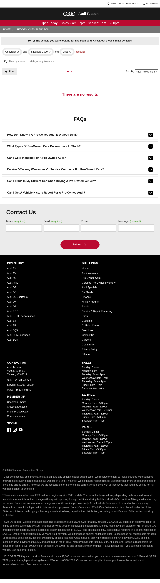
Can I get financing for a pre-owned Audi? (80, 159)
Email (53, 222)
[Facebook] (9, 430)
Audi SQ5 (12, 331)
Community (89, 345)
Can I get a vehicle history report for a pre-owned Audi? (80, 194)
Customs (87, 322)
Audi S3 (11, 322)
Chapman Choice (17, 403)
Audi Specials (90, 288)
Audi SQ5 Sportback (18, 336)
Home (6, 30)
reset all (83, 52)
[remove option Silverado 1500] (42, 52)
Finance (86, 298)
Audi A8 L (12, 283)
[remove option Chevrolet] (12, 52)
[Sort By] (146, 72)
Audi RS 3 (12, 312)
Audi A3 (11, 269)
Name (16, 222)
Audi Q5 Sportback (18, 298)
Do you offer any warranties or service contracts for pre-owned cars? (80, 170)
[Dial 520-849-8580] (147, 3)
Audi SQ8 (12, 340)
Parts (85, 317)
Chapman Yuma (16, 417)
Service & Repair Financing (97, 312)
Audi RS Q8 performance (21, 317)
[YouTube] (20, 430)
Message (130, 222)
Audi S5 (11, 326)
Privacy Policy (90, 350)
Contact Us (88, 336)
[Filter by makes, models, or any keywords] (80, 62)
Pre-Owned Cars (91, 279)
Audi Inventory (90, 274)
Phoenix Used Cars (18, 412)
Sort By (129, 72)
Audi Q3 (11, 288)
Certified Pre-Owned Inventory (100, 283)
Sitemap (87, 355)
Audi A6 (11, 279)
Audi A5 (11, 274)
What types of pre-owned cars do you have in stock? (80, 147)
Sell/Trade (88, 293)
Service (86, 307)
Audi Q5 (11, 293)
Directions (88, 331)
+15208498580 (24, 381)
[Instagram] (14, 430)
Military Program (92, 302)
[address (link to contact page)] (112, 3)
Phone (84, 222)
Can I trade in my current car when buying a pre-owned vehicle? (80, 182)
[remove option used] (69, 52)
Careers (86, 340)
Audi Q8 (11, 307)
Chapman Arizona (17, 408)
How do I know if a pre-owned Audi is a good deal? (80, 136)
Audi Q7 (11, 302)
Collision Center (91, 326)
